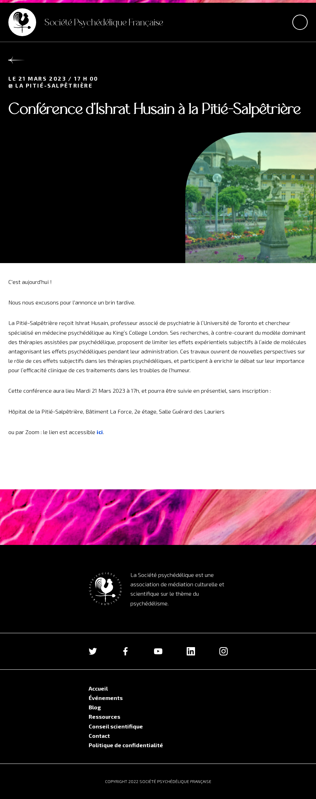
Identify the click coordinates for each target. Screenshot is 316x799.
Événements (106, 697)
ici (100, 432)
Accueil (98, 688)
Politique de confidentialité (126, 745)
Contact (99, 735)
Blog (95, 707)
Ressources (104, 716)
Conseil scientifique (116, 726)
